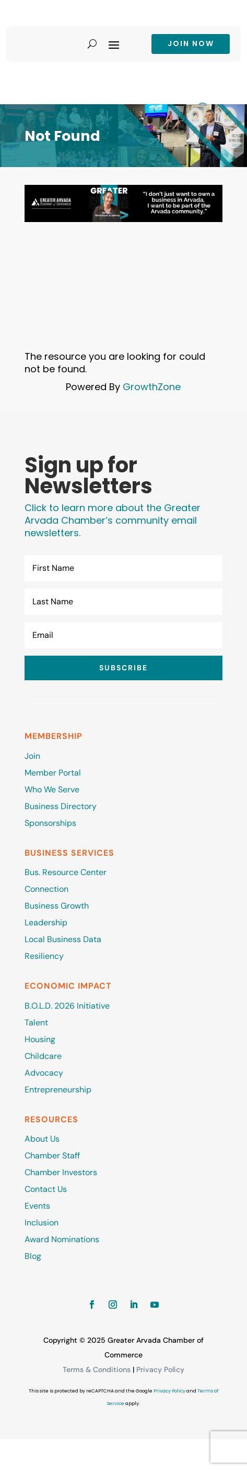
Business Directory (61, 806)
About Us (42, 1138)
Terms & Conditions (97, 1369)
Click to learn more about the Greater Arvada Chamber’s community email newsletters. (113, 520)
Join (32, 755)
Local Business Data (63, 939)
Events (37, 1205)
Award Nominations (62, 1239)
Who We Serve (52, 789)
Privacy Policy (160, 1369)
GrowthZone (152, 386)
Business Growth (57, 905)
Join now (191, 43)
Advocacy (44, 1072)
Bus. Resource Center (66, 872)
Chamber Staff (52, 1155)
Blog (33, 1256)
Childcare (43, 1056)
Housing (40, 1039)
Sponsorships (50, 822)
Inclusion (41, 1222)
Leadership (46, 922)
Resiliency (44, 955)
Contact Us (46, 1189)
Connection (46, 888)
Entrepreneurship (59, 1089)
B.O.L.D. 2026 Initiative (67, 1005)
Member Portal (53, 772)
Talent (36, 1022)
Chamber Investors (61, 1172)
